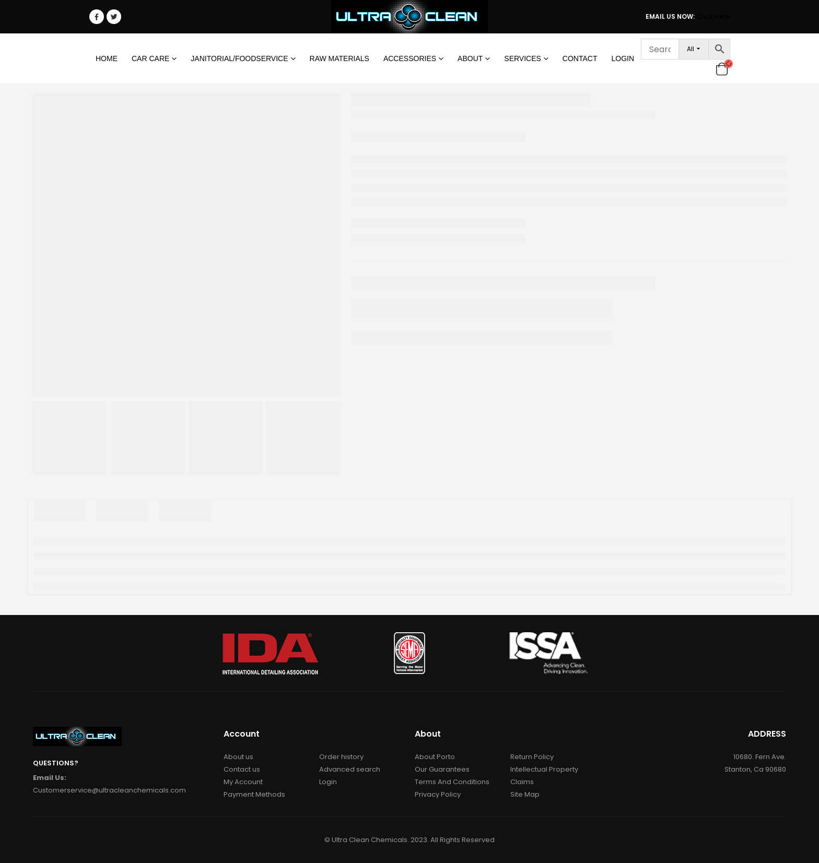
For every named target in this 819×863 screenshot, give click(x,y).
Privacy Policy (438, 794)
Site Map (525, 794)
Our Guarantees (442, 769)
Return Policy (532, 757)
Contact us (242, 769)
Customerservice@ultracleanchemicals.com (109, 790)
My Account (243, 782)
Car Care (150, 58)
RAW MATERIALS (339, 58)
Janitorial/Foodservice (239, 58)
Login (622, 58)
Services (522, 58)
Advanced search (349, 769)
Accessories (409, 58)
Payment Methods (254, 794)
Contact (580, 58)
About (470, 58)
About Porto (435, 757)
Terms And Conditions (452, 782)
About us (238, 757)
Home (107, 58)
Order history (341, 757)
